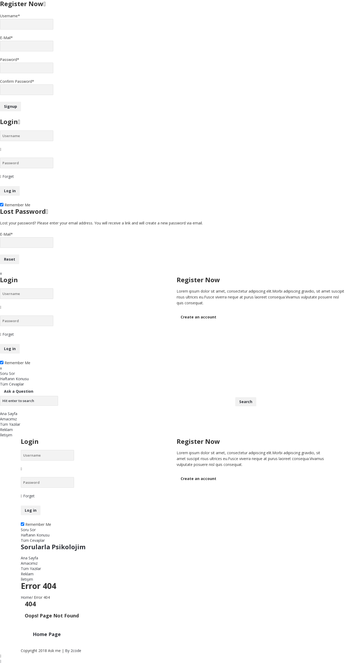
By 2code (73, 650)
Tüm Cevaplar (12, 384)
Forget (8, 176)
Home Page (47, 634)
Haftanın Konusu (14, 378)
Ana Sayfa (8, 413)
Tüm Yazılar (10, 424)
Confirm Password (17, 81)
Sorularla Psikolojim (53, 546)
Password (9, 59)
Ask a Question (18, 391)
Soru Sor (7, 373)
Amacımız (8, 418)
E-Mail (6, 37)
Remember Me (15, 204)
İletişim (6, 434)
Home (26, 597)
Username (10, 15)
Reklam (6, 429)
